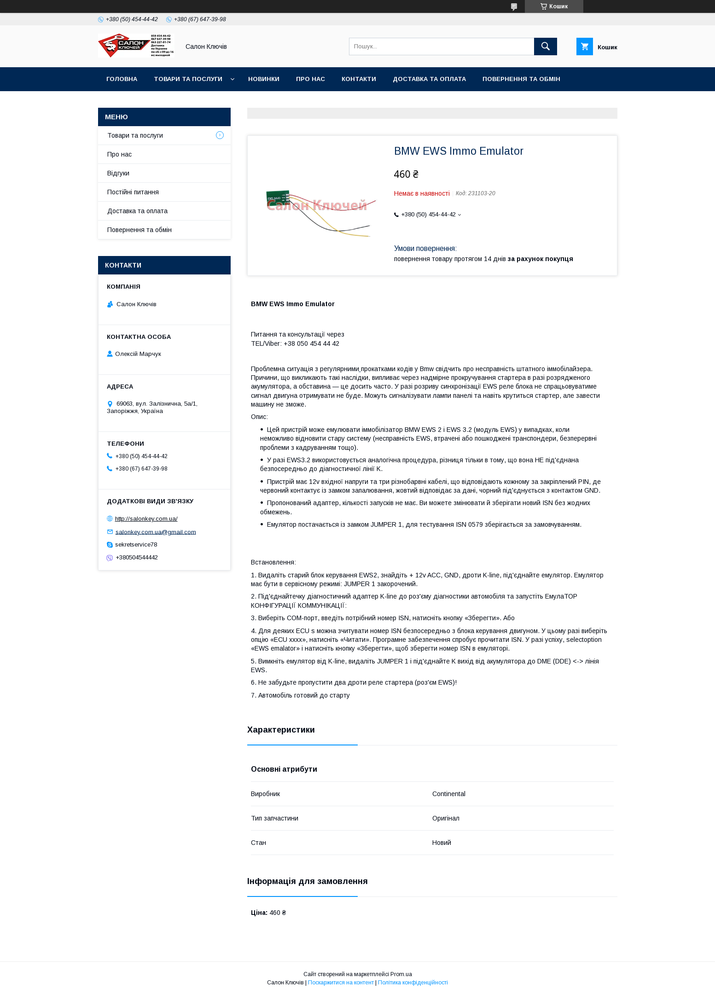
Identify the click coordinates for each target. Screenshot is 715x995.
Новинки (263, 79)
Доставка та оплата (429, 79)
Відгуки (118, 173)
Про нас (310, 79)
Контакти (359, 79)
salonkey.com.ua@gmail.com (156, 531)
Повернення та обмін (521, 79)
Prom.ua (401, 974)
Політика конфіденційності (413, 982)
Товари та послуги (188, 79)
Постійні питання (133, 192)
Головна (121, 79)
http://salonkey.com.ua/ (146, 518)
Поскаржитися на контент (341, 982)
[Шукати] (545, 46)
